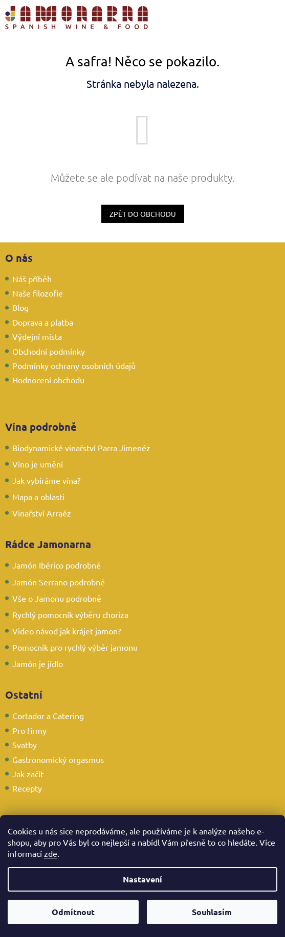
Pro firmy (29, 730)
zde (50, 853)
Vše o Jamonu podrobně (56, 598)
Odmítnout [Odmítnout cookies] (73, 911)
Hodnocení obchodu (48, 380)
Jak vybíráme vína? (46, 480)
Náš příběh (32, 279)
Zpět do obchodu (142, 213)
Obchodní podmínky (48, 351)
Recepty (27, 788)
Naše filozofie (37, 293)
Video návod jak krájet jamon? (66, 631)
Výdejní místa (37, 336)
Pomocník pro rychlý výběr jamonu (75, 647)
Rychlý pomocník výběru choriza (70, 614)
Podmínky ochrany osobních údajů (74, 365)
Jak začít (27, 774)
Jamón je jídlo (37, 663)
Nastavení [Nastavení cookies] (142, 879)
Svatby (24, 744)
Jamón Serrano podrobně (58, 582)
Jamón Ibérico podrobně (56, 565)
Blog (20, 307)
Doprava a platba (42, 322)
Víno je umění (37, 464)
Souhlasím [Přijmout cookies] (212, 911)
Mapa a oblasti (38, 496)
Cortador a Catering (48, 715)
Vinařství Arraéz (41, 513)
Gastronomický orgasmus (58, 759)
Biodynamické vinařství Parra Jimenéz (81, 447)
